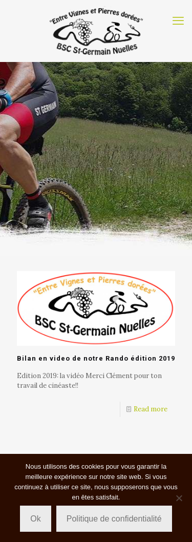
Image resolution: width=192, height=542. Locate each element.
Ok (35, 518)
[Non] (179, 498)
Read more (150, 409)
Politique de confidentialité (114, 518)
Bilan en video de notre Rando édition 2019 (96, 358)
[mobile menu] (178, 20)
